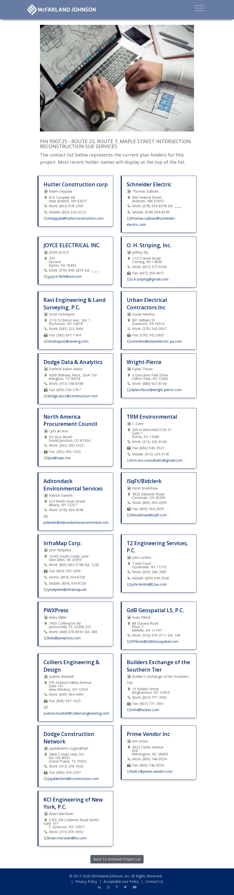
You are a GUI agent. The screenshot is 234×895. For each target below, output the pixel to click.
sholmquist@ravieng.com (68, 341)
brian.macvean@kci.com (67, 838)
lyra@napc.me (59, 457)
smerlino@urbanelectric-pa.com (156, 341)
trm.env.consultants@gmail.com (157, 460)
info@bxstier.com (145, 709)
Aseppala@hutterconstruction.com (76, 218)
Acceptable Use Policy (121, 881)
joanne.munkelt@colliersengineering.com (76, 713)
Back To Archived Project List (117, 859)
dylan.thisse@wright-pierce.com (156, 389)
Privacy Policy (86, 881)
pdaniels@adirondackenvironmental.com (76, 522)
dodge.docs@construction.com (73, 396)
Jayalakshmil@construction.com (73, 778)
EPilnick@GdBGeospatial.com (154, 641)
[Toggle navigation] (199, 9)
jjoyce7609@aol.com (65, 276)
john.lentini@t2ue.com (149, 584)
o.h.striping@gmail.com (149, 279)
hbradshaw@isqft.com (149, 515)
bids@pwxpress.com (64, 638)
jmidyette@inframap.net (67, 589)
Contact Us (154, 881)
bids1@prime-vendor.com (151, 771)
